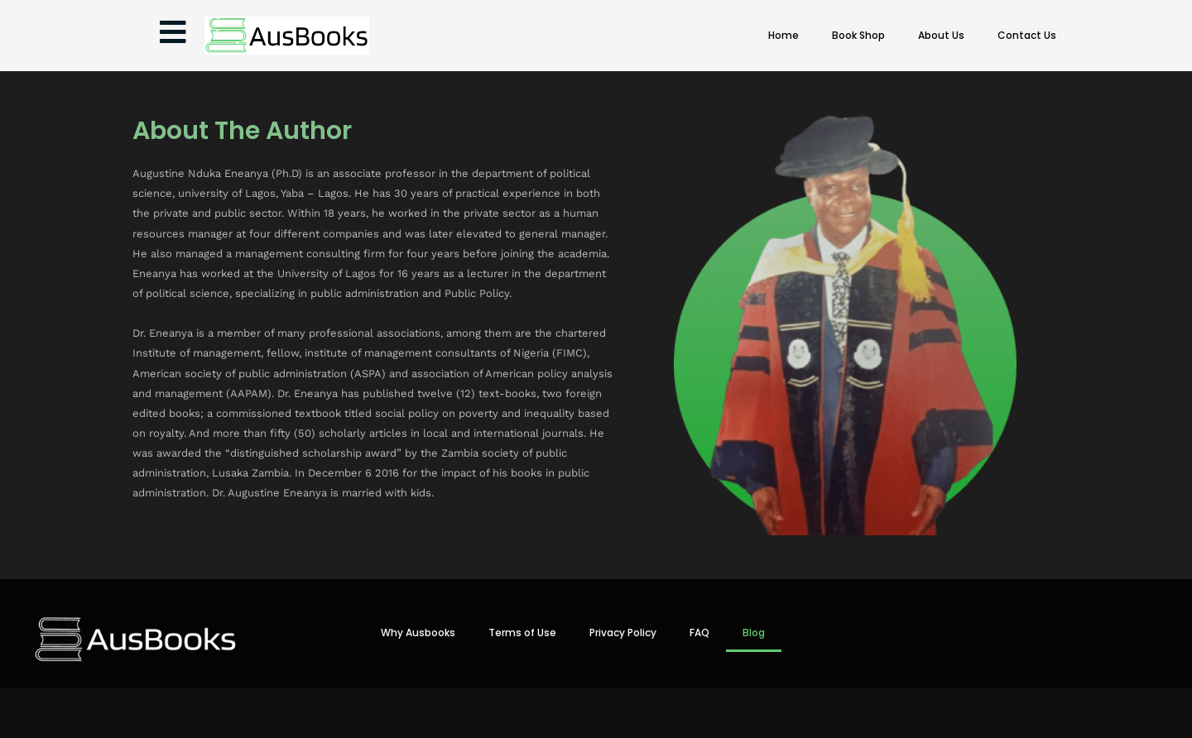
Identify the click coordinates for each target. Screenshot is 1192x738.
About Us (941, 35)
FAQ (699, 632)
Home (783, 35)
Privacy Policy (622, 632)
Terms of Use (522, 632)
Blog (754, 632)
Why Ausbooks (418, 632)
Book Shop (858, 35)
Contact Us (1026, 35)
